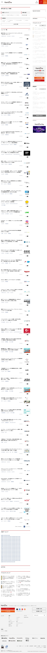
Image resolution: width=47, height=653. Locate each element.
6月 (10, 536)
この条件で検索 (15, 24)
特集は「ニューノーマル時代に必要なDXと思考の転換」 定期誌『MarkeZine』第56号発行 (11, 410)
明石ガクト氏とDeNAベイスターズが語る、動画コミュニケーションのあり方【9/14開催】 (11, 83)
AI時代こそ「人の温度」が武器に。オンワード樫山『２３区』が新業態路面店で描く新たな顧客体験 (24, 577)
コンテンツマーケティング (13, 203)
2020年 (2, 543)
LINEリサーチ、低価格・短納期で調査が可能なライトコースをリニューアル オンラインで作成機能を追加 (11, 211)
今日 (36, 25)
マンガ (4, 21)
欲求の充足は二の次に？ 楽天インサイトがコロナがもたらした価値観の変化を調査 (11, 44)
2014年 (2, 551)
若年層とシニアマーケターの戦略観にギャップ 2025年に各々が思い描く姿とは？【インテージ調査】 (11, 489)
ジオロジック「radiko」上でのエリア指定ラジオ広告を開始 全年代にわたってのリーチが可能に (11, 290)
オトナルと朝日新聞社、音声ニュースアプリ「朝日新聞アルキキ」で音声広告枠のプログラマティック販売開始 (11, 172)
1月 (4, 535)
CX (5, 85)
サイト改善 (3, 322)
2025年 (2, 536)
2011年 (2, 555)
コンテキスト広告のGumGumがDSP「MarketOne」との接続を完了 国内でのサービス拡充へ (11, 132)
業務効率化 (6, 381)
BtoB (2, 442)
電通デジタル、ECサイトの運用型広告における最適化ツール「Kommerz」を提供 (11, 181)
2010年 (2, 556)
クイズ (9, 21)
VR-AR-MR (6, 75)
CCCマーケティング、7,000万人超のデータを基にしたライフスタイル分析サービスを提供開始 (11, 251)
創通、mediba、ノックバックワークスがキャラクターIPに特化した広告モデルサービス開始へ (11, 162)
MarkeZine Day (26, 617)
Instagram (6, 223)
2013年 (2, 552)
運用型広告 (6, 95)
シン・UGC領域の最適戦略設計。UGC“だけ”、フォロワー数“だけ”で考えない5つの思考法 (24, 589)
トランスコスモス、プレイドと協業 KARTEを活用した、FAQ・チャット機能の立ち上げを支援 (11, 320)
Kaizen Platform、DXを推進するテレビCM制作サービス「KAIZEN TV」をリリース (11, 479)
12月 (19, 536)
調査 (17, 621)
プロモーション (4, 36)
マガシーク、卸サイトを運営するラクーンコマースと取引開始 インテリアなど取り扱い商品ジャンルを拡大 (11, 519)
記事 (9, 615)
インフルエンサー (16, 501)
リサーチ (26, 20)
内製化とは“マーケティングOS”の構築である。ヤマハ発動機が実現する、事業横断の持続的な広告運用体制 (9, 577)
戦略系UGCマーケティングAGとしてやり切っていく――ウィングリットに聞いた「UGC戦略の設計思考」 (9, 582)
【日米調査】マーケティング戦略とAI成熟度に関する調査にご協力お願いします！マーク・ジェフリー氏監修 (39, 93)
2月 (5, 535)
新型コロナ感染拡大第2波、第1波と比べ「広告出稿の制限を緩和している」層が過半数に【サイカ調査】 (11, 241)
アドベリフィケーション (8, 154)
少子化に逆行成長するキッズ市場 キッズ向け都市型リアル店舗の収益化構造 (24, 581)
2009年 (2, 557)
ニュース (4, 20)
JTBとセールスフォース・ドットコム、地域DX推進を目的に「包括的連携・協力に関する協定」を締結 (11, 261)
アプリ (2, 164)
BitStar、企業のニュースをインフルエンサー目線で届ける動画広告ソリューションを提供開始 (11, 330)
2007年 (2, 560)
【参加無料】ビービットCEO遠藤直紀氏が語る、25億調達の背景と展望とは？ (11, 369)
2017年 (2, 547)
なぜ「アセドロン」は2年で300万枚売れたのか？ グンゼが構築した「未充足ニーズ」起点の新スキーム (8, 586)
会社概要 (39, 645)
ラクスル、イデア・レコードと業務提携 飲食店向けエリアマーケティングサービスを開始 (11, 103)
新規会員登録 (39, 77)
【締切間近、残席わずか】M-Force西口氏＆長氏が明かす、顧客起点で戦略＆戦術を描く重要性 (11, 339)
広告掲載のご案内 (39, 608)
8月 (13, 536)
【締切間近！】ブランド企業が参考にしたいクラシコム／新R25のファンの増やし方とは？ (11, 389)
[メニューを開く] (2, 2)
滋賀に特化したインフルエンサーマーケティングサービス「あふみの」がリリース (11, 34)
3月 (6, 535)
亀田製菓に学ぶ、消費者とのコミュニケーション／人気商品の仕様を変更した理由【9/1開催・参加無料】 (11, 349)
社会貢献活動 (3, 412)
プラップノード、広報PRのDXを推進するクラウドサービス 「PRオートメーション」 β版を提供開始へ (11, 142)
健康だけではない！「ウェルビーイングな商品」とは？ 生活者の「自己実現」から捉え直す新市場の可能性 (39, 98)
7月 (12, 536)
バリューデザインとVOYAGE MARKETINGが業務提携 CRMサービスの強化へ (11, 231)
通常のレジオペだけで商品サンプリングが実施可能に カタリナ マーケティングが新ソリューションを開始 (11, 459)
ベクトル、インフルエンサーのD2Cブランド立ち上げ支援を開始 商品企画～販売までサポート (11, 113)
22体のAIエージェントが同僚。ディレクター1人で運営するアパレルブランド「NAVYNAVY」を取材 (9, 595)
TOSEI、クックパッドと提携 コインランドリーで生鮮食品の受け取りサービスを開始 (11, 122)
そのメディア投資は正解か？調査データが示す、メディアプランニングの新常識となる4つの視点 (9, 591)
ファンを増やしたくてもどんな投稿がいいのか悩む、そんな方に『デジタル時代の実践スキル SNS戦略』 (11, 509)
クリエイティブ (4, 481)
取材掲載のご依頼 (39, 611)
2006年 (2, 561)
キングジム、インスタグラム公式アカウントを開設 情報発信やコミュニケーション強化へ (11, 430)
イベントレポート (19, 20)
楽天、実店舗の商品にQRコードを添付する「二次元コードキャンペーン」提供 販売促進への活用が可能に (11, 270)
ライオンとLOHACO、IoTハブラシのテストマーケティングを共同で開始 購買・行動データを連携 (11, 450)
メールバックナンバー (39, 75)
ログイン (39, 80)
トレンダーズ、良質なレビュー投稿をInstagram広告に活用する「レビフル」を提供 (11, 499)
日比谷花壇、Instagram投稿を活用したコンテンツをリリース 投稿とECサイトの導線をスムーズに (11, 399)
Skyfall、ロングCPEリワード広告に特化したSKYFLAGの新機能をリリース (11, 93)
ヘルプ (17, 645)
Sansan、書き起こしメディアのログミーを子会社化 (10, 279)
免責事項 (35, 645)
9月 (14, 536)
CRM (2, 233)
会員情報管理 (31, 645)
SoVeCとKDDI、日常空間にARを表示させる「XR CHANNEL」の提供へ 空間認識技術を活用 (10, 73)
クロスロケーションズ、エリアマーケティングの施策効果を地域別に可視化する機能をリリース (11, 359)
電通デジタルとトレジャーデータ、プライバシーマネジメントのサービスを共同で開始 (11, 310)
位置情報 (3, 361)
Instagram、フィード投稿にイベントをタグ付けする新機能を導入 (11, 221)
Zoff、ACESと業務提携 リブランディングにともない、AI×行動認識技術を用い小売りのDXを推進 (11, 191)
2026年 (2, 535)
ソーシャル (8, 36)
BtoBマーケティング (11, 621)
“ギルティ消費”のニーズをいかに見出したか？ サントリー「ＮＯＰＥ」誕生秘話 (24, 585)
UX (5, 371)
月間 (42, 25)
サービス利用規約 (43, 645)
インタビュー (11, 20)
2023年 (2, 539)
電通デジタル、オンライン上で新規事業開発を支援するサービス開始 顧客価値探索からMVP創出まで (11, 63)
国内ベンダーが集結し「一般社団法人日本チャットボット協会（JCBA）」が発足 (11, 379)
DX (5, 65)
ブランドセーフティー (17, 154)
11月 (18, 536)
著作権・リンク (21, 645)
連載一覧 (10, 624)
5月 (9, 535)
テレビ (17, 624)
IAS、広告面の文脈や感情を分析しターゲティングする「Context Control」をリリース (11, 420)
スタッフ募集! (26, 645)
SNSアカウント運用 (12, 511)
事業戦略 (6, 124)
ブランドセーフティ (12, 422)
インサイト (10, 620)
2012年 (2, 553)
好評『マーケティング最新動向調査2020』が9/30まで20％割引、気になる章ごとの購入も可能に (11, 300)
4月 (8, 535)
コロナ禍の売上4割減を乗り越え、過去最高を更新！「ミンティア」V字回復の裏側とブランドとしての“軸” (24, 594)
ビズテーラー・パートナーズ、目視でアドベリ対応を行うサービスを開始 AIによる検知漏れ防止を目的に (11, 152)
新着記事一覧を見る (39, 115)
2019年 (2, 544)
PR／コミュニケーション (5, 144)
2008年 (2, 559)
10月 (16, 536)
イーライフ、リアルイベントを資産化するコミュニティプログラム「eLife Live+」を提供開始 (11, 201)
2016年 (2, 548)
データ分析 (6, 213)
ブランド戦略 (3, 205)
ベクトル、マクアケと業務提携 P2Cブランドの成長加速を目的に (11, 53)
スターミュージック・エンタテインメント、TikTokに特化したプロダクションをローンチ (11, 469)
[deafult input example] (10, 15)
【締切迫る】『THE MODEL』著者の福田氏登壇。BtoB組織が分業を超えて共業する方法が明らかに (11, 440)
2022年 (2, 540)
